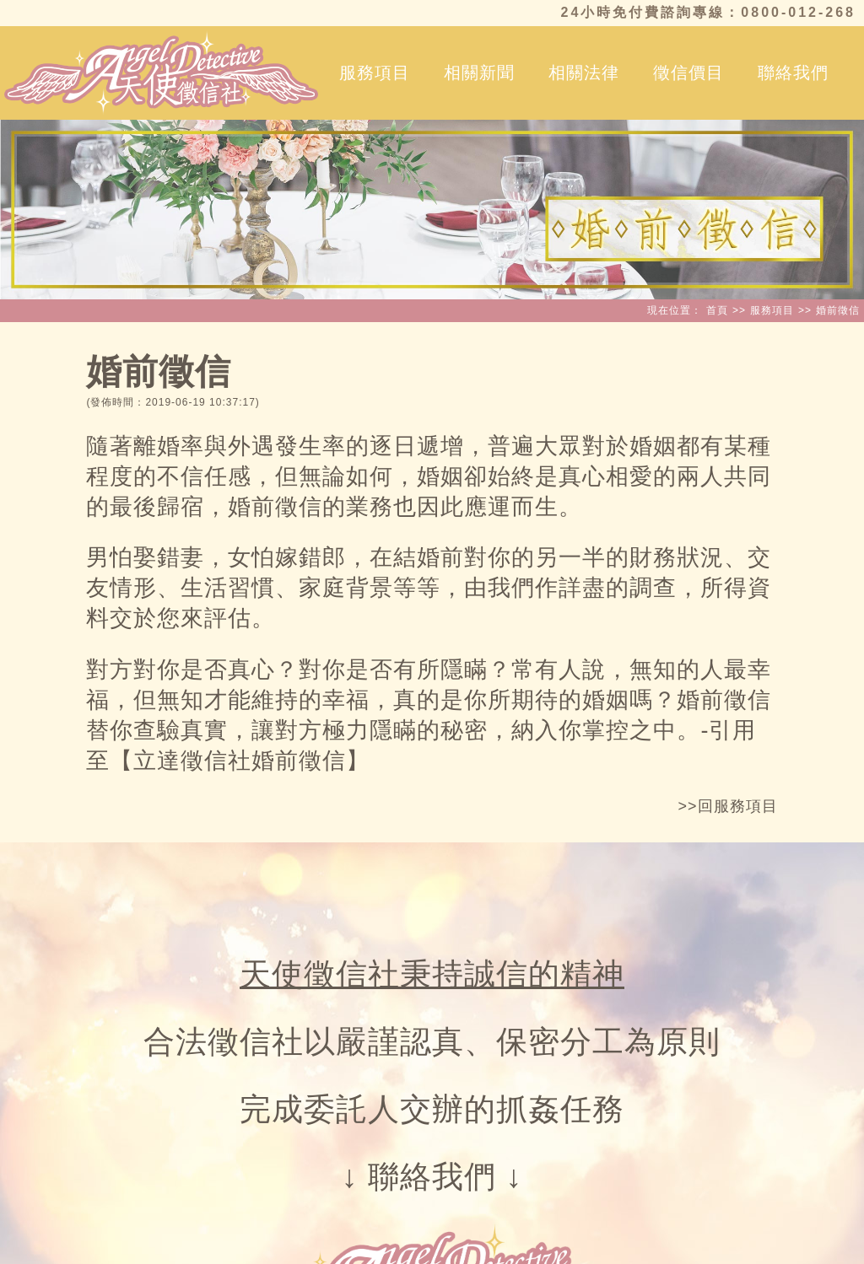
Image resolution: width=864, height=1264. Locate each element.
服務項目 (374, 72)
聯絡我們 (793, 72)
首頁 (717, 310)
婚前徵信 (838, 310)
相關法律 (583, 72)
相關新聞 (479, 72)
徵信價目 (688, 72)
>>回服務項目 (728, 806)
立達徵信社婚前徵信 (239, 760)
